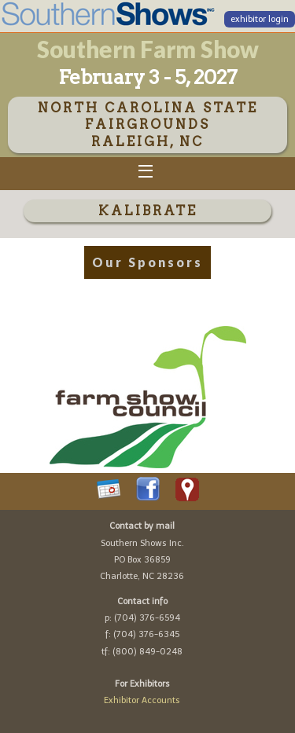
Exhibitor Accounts (142, 700)
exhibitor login (259, 19)
